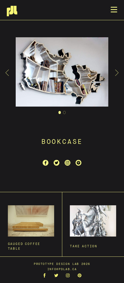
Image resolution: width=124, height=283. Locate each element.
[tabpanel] (62, 72)
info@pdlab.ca (62, 269)
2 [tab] (64, 113)
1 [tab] (60, 113)
